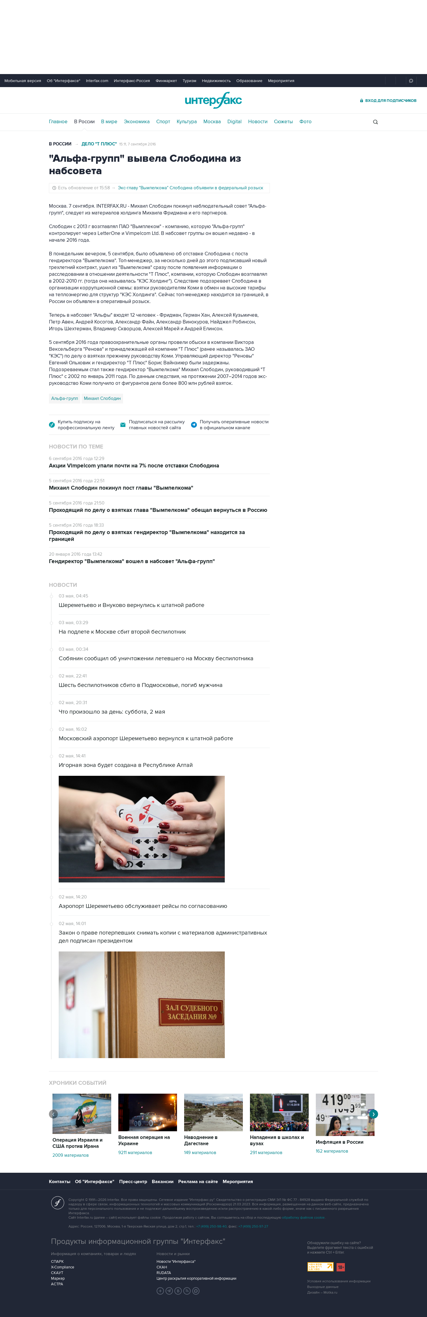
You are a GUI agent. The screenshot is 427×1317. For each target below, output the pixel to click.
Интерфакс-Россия (132, 80)
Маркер (58, 1278)
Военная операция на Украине (144, 1141)
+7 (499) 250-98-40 (211, 1226)
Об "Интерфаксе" (63, 80)
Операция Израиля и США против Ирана (77, 1143)
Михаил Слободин (102, 398)
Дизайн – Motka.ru (322, 1292)
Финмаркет (166, 80)
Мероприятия (281, 80)
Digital (234, 121)
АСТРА (57, 1284)
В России (84, 121)
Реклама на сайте (198, 1182)
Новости (257, 121)
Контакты (59, 1182)
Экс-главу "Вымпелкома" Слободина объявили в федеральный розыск (190, 187)
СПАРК (57, 1261)
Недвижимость (216, 80)
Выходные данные (323, 1287)
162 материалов (332, 1151)
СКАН (162, 1267)
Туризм (189, 80)
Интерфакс (213, 100)
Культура (187, 121)
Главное (58, 121)
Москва (212, 121)
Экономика (137, 121)
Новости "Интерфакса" (176, 1261)
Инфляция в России (340, 1142)
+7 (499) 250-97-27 (253, 1226)
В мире (109, 121)
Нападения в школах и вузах (277, 1141)
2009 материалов (70, 1155)
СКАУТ (57, 1272)
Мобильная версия (22, 80)
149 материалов (200, 1152)
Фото (305, 121)
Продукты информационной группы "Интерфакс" (138, 1241)
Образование (249, 80)
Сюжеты (283, 121)
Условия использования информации (339, 1281)
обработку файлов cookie (303, 1217)
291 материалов (266, 1152)
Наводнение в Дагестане (201, 1141)
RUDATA (164, 1272)
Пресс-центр (133, 1182)
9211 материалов (135, 1152)
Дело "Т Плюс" (99, 144)
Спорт (163, 121)
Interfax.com (97, 80)
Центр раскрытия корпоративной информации (196, 1278)
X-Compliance (62, 1267)
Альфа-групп (64, 398)
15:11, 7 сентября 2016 (137, 144)
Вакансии (162, 1182)
